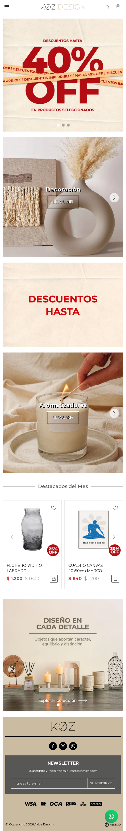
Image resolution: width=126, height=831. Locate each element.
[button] (58, 125)
